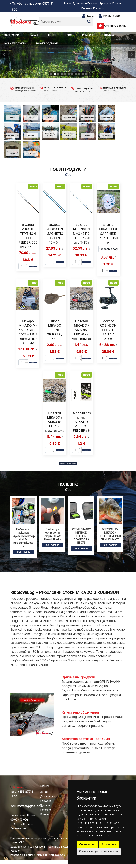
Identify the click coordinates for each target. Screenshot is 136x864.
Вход (90, 15)
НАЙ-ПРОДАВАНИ (47, 43)
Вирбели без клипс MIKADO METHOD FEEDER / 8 (81, 422)
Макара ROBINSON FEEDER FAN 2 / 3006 (108, 330)
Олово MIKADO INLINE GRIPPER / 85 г (54, 330)
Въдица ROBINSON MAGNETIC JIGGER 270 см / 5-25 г (81, 233)
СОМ (69, 35)
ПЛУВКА (109, 35)
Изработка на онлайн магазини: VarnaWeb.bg (37, 854)
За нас (67, 3)
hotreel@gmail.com (30, 806)
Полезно (86, 8)
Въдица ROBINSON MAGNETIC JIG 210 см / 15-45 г (55, 233)
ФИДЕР (52, 35)
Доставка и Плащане (85, 3)
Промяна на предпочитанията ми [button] (98, 851)
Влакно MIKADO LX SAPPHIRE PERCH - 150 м (108, 233)
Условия (117, 3)
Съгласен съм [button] (87, 844)
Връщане (105, 3)
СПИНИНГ (88, 35)
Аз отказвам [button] (109, 844)
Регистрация (112, 15)
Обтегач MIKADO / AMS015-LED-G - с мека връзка (54, 422)
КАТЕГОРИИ (11, 35)
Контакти (98, 8)
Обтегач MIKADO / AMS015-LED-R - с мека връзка (81, 330)
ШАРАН (33, 35)
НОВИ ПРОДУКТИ (15, 43)
